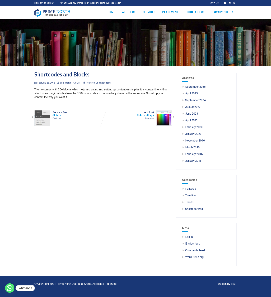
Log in (189, 236)
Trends (189, 202)
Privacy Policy (222, 12)
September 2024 (195, 100)
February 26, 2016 (46, 82)
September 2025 (195, 86)
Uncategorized (103, 82)
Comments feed (195, 250)
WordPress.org (194, 257)
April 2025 (191, 93)
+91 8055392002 (68, 3)
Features (90, 82)
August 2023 (193, 107)
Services (149, 12)
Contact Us (196, 12)
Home (111, 12)
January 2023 (193, 133)
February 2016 (194, 154)
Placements (171, 12)
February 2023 (194, 127)
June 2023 (191, 113)
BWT (234, 283)
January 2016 (193, 160)
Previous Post (68, 113)
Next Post (137, 113)
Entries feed (192, 243)
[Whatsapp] (9, 288)
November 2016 (195, 140)
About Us (129, 12)
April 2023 (191, 120)
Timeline (190, 195)
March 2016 (192, 147)
